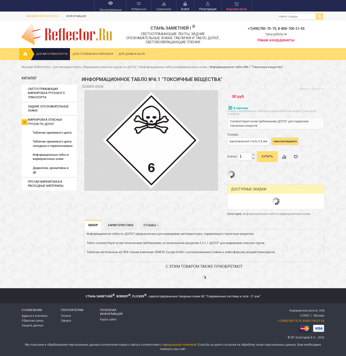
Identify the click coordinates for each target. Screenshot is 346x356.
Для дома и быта (131, 54)
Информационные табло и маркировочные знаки (173, 67)
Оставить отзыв (92, 86)
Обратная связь (32, 320)
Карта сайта (108, 319)
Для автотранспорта (52, 54)
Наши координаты (276, 39)
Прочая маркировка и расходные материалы (45, 183)
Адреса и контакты (35, 316)
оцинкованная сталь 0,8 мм (248, 141)
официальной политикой (180, 344)
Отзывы (150, 225)
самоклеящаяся (285, 141)
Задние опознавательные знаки (48, 108)
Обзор (93, 225)
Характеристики (120, 225)
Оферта (66, 320)
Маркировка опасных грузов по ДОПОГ (110, 67)
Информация (76, 16)
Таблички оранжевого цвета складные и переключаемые (53, 143)
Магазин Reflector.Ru (42, 16)
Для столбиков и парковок (93, 54)
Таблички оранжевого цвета (52, 132)
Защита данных (32, 325)
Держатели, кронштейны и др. (51, 170)
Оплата (66, 316)
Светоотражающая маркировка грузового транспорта (46, 93)
